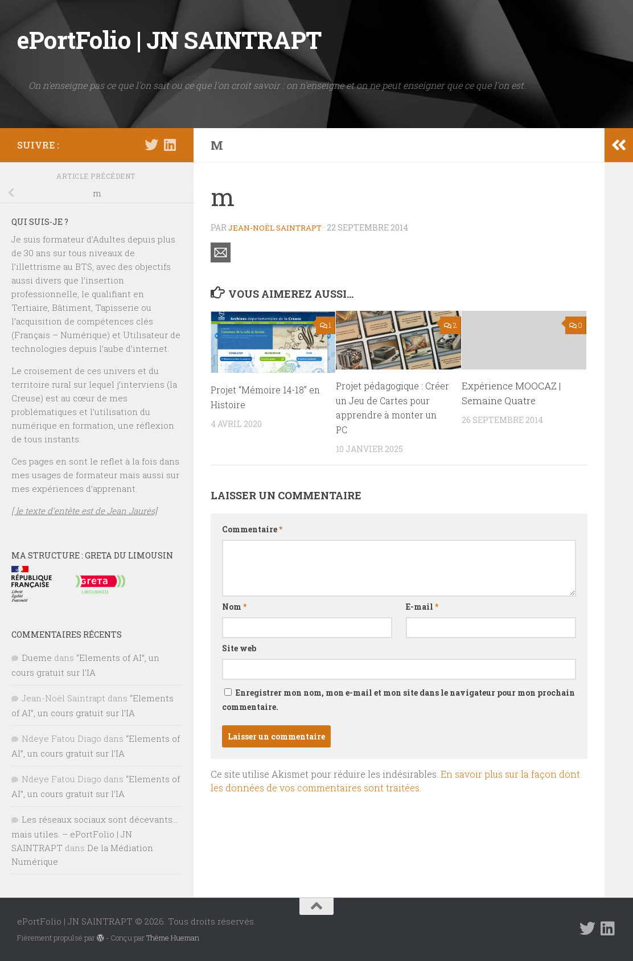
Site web (239, 648)
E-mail (422, 606)
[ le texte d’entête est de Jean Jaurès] (84, 510)
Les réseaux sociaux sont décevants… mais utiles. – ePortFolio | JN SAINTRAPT (94, 833)
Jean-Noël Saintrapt (278, 227)
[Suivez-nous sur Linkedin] (169, 144)
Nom (234, 606)
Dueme (37, 657)
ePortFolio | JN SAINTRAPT (169, 39)
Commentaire (252, 529)
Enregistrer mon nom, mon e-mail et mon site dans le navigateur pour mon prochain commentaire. (398, 699)
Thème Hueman (172, 938)
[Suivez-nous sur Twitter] (151, 144)
